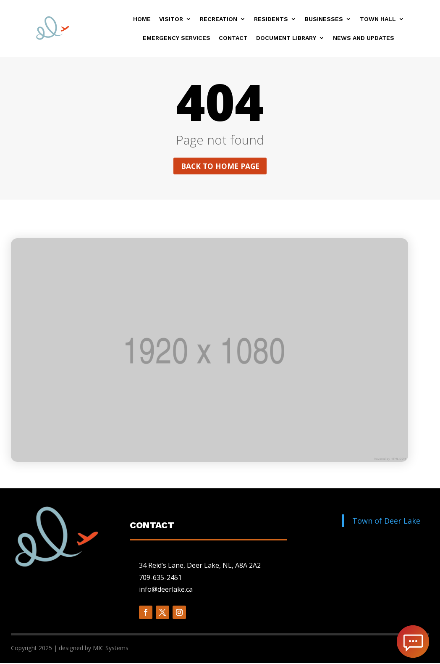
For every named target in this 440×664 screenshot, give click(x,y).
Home (142, 19)
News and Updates (363, 38)
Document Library (286, 38)
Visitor (171, 19)
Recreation (218, 19)
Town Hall (378, 19)
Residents (271, 19)
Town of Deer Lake (386, 521)
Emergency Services (176, 38)
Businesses (324, 19)
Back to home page (220, 166)
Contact (233, 38)
